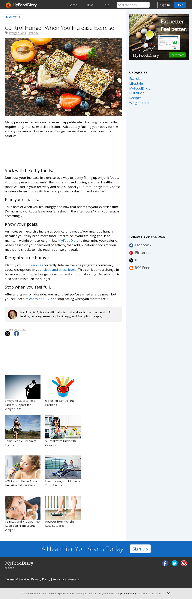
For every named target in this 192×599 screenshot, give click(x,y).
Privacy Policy (40, 579)
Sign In (165, 5)
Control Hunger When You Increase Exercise (59, 27)
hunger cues (34, 265)
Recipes (135, 98)
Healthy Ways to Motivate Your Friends (63, 471)
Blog (89, 5)
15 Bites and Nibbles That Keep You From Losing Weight (22, 514)
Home (72, 5)
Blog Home (13, 16)
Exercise (33, 33)
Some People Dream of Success (22, 431)
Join (180, 5)
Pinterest (140, 252)
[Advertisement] (63, 152)
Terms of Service (17, 579)
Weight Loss (17, 33)
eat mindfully (39, 299)
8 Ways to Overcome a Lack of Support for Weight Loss (22, 393)
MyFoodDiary (68, 240)
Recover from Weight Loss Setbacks (63, 511)
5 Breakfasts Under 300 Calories (63, 431)
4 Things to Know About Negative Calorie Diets (22, 471)
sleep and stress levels (60, 269)
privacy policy (128, 593)
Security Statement (65, 579)
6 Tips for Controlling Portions (63, 391)
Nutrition (136, 93)
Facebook (140, 245)
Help (105, 5)
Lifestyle (136, 83)
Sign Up (140, 549)
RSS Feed (139, 267)
